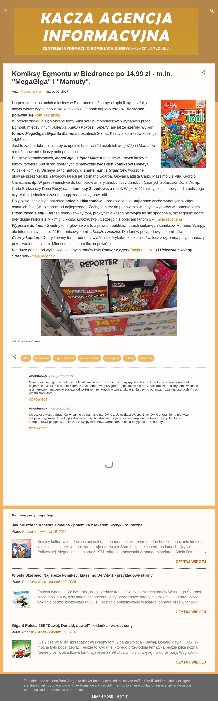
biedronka (42, 358)
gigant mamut (64, 358)
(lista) (47, 115)
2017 (25, 358)
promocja (146, 358)
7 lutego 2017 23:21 (61, 376)
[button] (203, 73)
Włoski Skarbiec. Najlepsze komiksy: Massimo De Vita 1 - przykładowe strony (82, 575)
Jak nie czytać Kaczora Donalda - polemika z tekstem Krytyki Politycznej (77, 525)
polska (129, 358)
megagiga (112, 358)
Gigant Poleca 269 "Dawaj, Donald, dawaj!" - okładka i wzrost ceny (72, 625)
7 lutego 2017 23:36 (61, 408)
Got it (122, 696)
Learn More (102, 696)
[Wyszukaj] (212, 11)
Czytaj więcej (191, 562)
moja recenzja (169, 219)
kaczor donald (89, 358)
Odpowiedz (38, 399)
